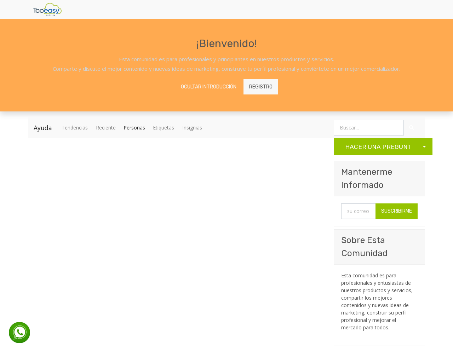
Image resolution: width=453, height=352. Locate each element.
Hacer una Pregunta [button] (377, 146)
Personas (134, 127)
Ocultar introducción (208, 87)
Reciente (106, 127)
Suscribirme (396, 211)
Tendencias (75, 127)
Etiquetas (163, 127)
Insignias (192, 127)
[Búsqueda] (411, 128)
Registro (261, 87)
